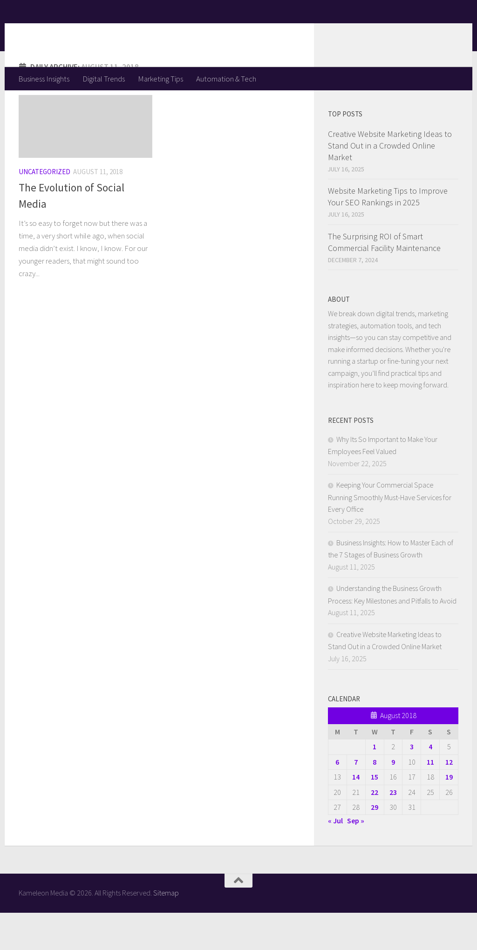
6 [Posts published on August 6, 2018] (337, 799)
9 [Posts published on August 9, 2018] (393, 799)
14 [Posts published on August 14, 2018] (356, 814)
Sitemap (166, 930)
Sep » (355, 857)
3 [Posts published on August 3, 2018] (412, 783)
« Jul (335, 857)
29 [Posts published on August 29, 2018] (374, 844)
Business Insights (43, 79)
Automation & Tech (226, 79)
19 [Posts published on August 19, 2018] (449, 814)
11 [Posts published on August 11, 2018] (430, 799)
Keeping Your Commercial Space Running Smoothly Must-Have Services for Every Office (389, 534)
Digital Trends (103, 79)
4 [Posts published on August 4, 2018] (430, 783)
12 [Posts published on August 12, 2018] (449, 799)
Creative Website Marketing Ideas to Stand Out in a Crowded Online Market (390, 183)
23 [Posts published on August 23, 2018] (393, 829)
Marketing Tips (160, 79)
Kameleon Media (91, 33)
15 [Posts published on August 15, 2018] (374, 814)
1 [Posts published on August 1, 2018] (374, 783)
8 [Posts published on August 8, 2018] (374, 799)
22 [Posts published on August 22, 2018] (374, 829)
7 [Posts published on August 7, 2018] (356, 799)
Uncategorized (44, 208)
